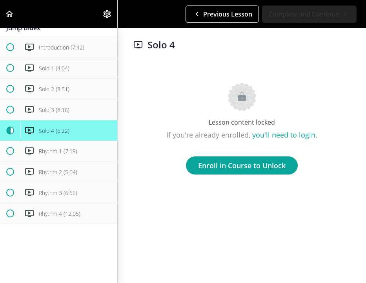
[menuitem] (107, 14)
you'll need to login (283, 135)
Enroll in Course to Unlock (242, 165)
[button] (10, 14)
